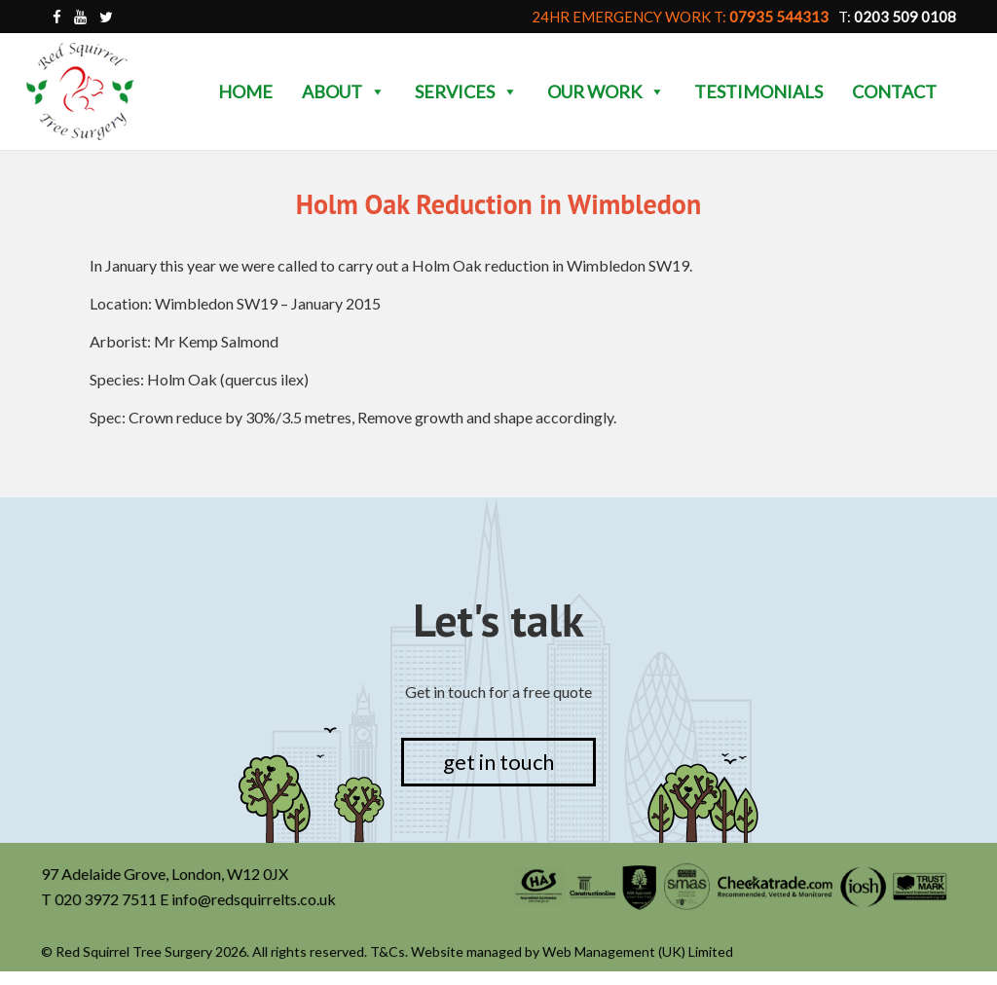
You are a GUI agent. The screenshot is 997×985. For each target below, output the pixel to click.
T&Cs (388, 952)
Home (245, 91)
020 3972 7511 (107, 900)
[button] (377, 91)
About (344, 91)
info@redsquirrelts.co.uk (254, 900)
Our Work (606, 91)
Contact (894, 91)
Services (466, 91)
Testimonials (758, 91)
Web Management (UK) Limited (637, 952)
